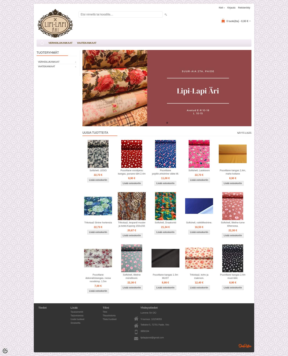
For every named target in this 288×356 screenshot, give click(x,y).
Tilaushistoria (109, 315)
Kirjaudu (231, 7)
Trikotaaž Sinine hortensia (98, 222)
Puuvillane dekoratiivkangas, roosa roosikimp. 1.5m (98, 278)
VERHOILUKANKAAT (60, 43)
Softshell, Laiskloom (199, 170)
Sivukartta (75, 323)
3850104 (145, 331)
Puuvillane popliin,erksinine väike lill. (165, 172)
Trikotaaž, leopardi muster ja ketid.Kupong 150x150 (131, 224)
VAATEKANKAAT (86, 43)
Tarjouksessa (77, 315)
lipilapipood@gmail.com (152, 337)
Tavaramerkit (77, 312)
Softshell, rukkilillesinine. (199, 222)
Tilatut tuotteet (110, 319)
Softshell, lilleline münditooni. (132, 276)
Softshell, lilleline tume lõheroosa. (233, 224)
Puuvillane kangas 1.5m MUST (165, 276)
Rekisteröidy (244, 7)
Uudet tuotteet (77, 319)
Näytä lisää (244, 133)
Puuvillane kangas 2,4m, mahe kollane (233, 172)
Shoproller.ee (245, 346)
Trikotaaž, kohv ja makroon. (199, 276)
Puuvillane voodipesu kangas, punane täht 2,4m (131, 172)
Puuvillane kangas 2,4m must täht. (232, 276)
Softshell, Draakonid (165, 222)
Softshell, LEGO (98, 170)
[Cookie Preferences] (5, 351)
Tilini (105, 312)
